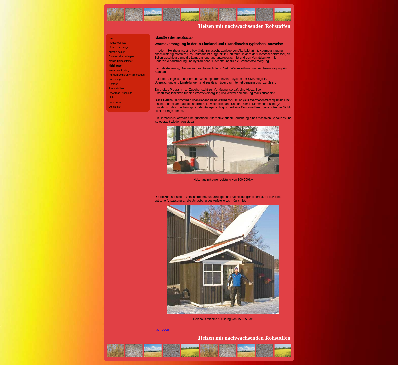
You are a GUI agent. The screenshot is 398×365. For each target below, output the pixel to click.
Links (112, 97)
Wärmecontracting (119, 70)
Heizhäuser (115, 65)
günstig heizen (117, 52)
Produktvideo (116, 88)
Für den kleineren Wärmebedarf (127, 74)
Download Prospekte (120, 93)
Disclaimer (115, 106)
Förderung (115, 79)
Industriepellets (117, 42)
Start (111, 38)
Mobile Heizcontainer (120, 61)
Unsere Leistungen (119, 47)
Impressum (115, 102)
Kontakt (113, 83)
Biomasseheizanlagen (121, 56)
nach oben (162, 329)
